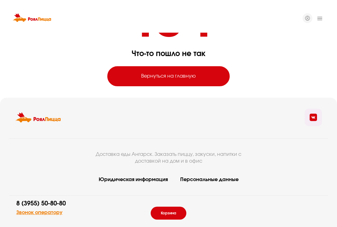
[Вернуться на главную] (31, 18)
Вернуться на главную (168, 76)
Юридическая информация (133, 179)
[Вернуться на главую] (38, 117)
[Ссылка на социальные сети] (313, 117)
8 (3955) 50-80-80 (41, 204)
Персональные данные (209, 179)
